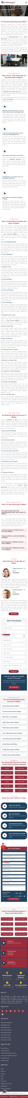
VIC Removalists (21, 924)
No (19, 893)
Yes (15, 893)
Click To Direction (11, 963)
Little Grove (21, 786)
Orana (7, 781)
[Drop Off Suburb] (14, 657)
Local (22, 896)
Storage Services (5, 1058)
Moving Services (5, 1048)
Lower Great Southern (11, 11)
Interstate (16, 896)
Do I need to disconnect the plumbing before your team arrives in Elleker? (13, 512)
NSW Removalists (7, 929)
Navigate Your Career (6, 1083)
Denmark (21, 777)
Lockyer (21, 790)
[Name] (14, 624)
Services (3, 1073)
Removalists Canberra (6, 1040)
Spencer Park (7, 772)
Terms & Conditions (5, 1088)
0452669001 (10, 954)
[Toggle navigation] (26, 3)
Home (2, 11)
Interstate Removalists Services (8, 1053)
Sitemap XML (4, 1086)
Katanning (21, 768)
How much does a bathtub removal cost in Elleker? (13, 548)
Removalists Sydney (6, 1037)
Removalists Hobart (5, 1027)
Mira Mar (7, 786)
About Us (3, 1071)
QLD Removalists (21, 929)
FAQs (2, 1076)
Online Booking (4, 1060)
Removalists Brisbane (6, 1032)
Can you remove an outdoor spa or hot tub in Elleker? (13, 530)
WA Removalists (21, 934)
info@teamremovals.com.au (14, 943)
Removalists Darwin (6, 1035)
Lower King (21, 781)
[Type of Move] (14, 644)
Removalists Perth (5, 1025)
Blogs (2, 1078)
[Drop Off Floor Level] (14, 661)
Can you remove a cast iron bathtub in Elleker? (13, 536)
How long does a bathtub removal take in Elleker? (12, 542)
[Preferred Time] (14, 640)
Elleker (17, 11)
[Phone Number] (14, 628)
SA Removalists (7, 924)
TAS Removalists (7, 934)
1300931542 (14, 687)
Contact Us (3, 1081)
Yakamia (7, 777)
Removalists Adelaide (6, 1030)
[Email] (14, 632)
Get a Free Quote (14, 848)
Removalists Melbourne (6, 1022)
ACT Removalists (7, 919)
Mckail (7, 768)
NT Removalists (21, 919)
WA (5, 11)
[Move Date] (14, 636)
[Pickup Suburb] (14, 649)
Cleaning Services (5, 1050)
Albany (7, 790)
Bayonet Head (21, 772)
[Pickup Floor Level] (14, 653)
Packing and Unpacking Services (9, 1055)
